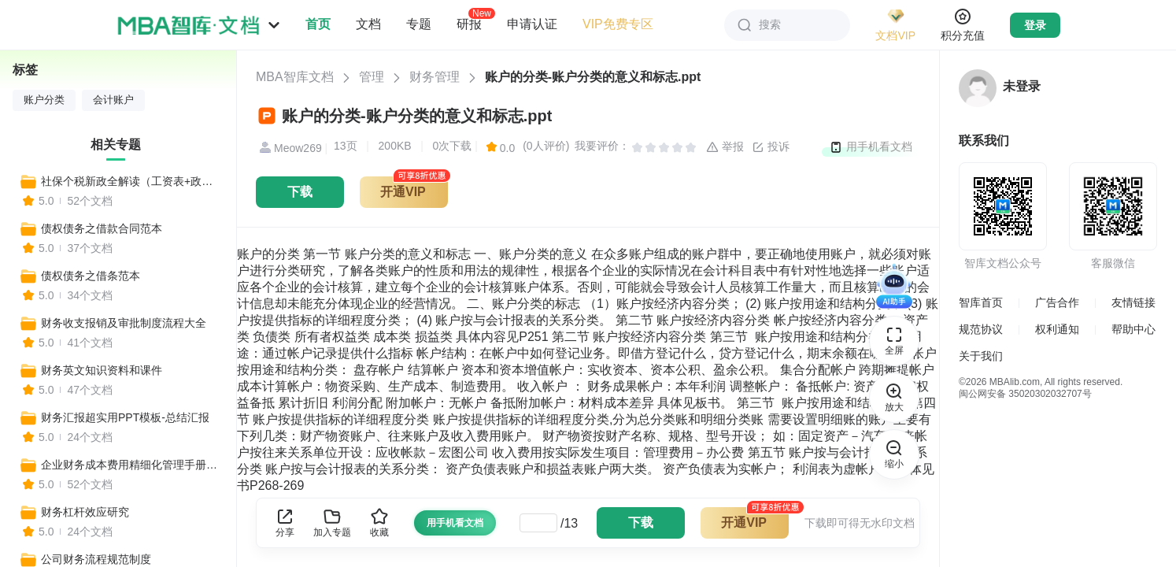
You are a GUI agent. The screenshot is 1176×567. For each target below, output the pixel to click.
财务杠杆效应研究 (85, 512)
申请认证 (532, 24)
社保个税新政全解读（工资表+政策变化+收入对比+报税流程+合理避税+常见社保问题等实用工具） (131, 181)
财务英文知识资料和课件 (101, 370)
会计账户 (113, 100)
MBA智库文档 (295, 76)
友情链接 (1133, 302)
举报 (725, 147)
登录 (1035, 25)
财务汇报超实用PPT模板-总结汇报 (125, 417)
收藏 (379, 522)
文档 (368, 24)
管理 (371, 76)
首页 (318, 24)
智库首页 (981, 302)
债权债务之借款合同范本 (101, 228)
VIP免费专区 (617, 24)
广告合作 (1057, 302)
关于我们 (981, 356)
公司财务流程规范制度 (96, 559)
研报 (469, 24)
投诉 (771, 147)
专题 (418, 24)
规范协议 (981, 329)
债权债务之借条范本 (90, 275)
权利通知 (1057, 329)
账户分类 (44, 100)
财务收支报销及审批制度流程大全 (123, 323)
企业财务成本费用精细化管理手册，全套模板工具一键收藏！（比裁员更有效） (131, 464)
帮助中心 (1133, 329)
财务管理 (434, 76)
